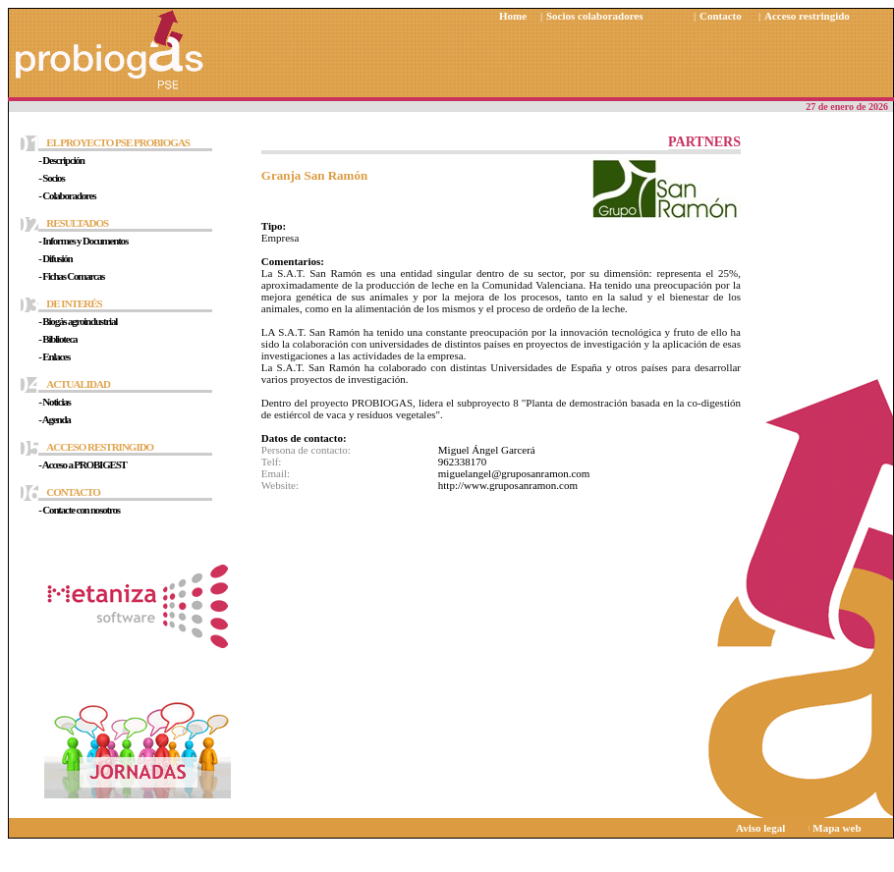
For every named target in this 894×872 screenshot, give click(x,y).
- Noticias (54, 402)
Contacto (720, 16)
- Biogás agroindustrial (77, 321)
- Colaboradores (66, 195)
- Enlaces (54, 356)
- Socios (51, 178)
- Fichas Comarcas (71, 276)
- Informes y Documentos (83, 240)
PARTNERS (704, 142)
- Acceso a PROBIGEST (82, 464)
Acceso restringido (807, 16)
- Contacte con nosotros (79, 510)
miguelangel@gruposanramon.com (514, 473)
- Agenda (54, 419)
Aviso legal (760, 828)
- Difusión (55, 258)
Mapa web (836, 828)
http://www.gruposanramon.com (508, 485)
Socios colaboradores (594, 16)
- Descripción (61, 160)
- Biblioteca (57, 339)
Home (513, 16)
